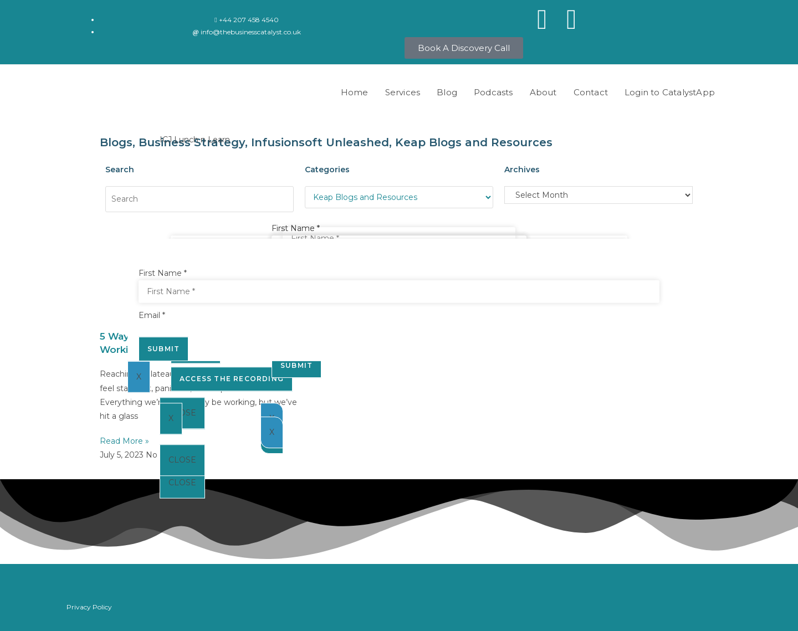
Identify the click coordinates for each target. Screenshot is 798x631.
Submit (163, 348)
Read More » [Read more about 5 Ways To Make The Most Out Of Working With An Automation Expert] (124, 441)
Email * (152, 315)
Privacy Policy (89, 607)
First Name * (296, 228)
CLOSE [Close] (182, 483)
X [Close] (170, 418)
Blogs (116, 142)
